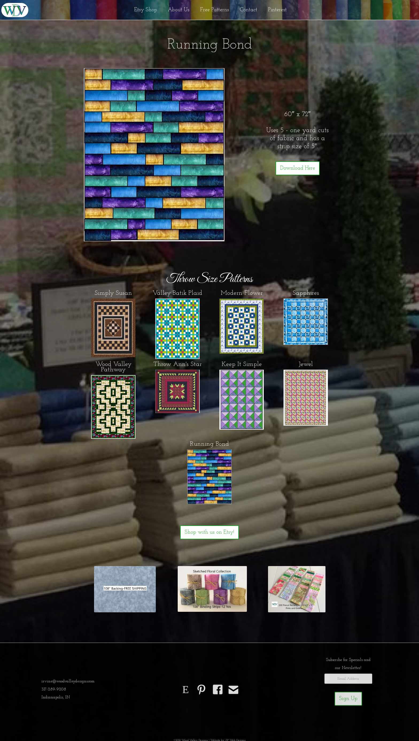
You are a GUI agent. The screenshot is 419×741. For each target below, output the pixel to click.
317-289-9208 (53, 691)
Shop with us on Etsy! (209, 532)
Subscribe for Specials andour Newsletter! (348, 666)
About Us (178, 10)
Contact (248, 10)
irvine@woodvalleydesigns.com (68, 683)
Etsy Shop (145, 10)
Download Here (297, 168)
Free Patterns (214, 10)
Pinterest (277, 10)
